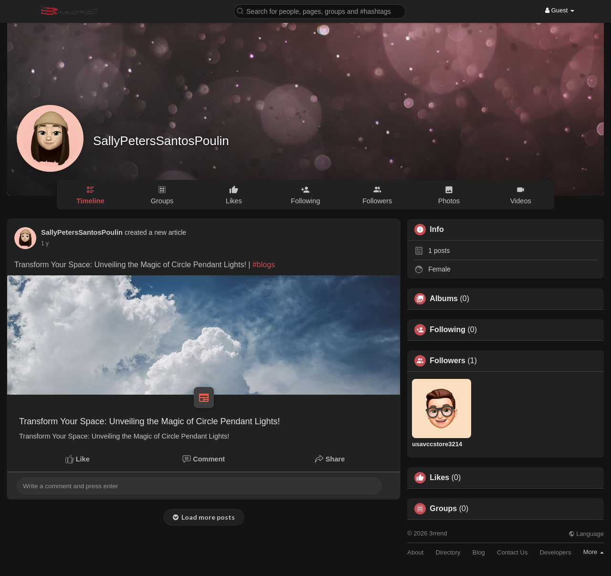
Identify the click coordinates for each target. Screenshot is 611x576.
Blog (479, 552)
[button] (320, 11)
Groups (443, 509)
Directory (448, 552)
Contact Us (512, 552)
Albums (444, 299)
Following (447, 330)
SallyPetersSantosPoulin (161, 141)
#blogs (264, 265)
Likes (439, 478)
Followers (447, 361)
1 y (45, 243)
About (415, 552)
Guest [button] (559, 10)
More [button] (593, 551)
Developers (555, 552)
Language (586, 534)
